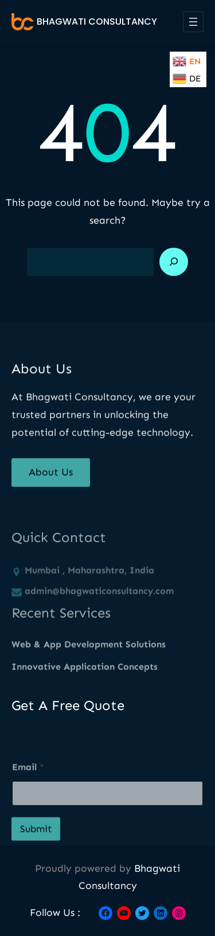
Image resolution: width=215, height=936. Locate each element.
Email (28, 784)
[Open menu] (193, 21)
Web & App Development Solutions (88, 651)
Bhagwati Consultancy (97, 21)
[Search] (173, 262)
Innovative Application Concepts (84, 674)
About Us (51, 478)
